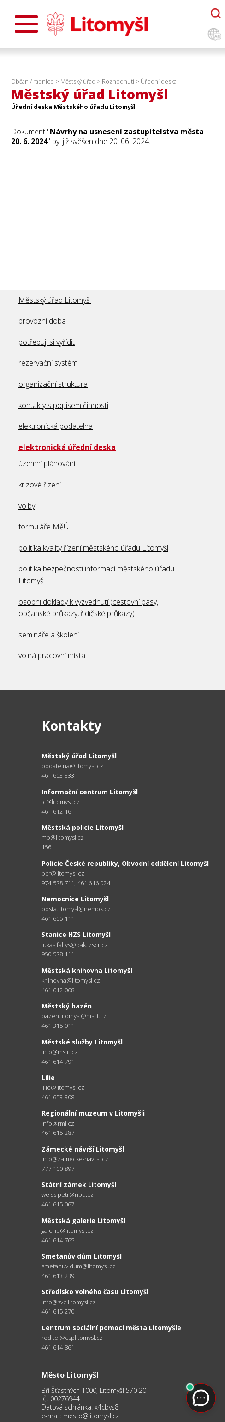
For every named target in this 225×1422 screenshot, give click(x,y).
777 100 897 (57, 1168)
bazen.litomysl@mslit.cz (74, 1016)
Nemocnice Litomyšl (75, 898)
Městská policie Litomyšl (82, 827)
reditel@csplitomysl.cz (72, 1338)
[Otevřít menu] (26, 24)
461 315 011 (57, 1025)
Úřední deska (159, 81)
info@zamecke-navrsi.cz (74, 1159)
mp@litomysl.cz (62, 837)
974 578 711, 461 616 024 (75, 883)
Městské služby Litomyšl (82, 1042)
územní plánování (46, 463)
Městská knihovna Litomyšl (86, 970)
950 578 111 (57, 954)
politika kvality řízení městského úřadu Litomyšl (93, 548)
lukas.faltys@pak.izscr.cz (74, 945)
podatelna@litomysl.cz (72, 766)
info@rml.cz (57, 1124)
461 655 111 (57, 918)
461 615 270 (57, 1311)
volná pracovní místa (51, 655)
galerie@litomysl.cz (67, 1231)
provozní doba (42, 321)
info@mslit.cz (59, 1052)
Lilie (48, 1077)
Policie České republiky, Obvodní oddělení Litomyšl (125, 863)
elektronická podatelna (55, 426)
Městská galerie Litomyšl (83, 1220)
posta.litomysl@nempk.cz (76, 909)
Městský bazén (66, 1006)
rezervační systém (47, 363)
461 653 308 (57, 1097)
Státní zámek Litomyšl (78, 1184)
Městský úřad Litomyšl (54, 300)
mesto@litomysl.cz (91, 1415)
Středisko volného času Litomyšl (94, 1291)
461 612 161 (57, 811)
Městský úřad (77, 81)
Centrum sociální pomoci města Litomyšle (111, 1327)
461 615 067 (57, 1204)
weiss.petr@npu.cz (67, 1195)
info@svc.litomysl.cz (68, 1302)
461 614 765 (57, 1240)
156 (46, 847)
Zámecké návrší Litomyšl (82, 1149)
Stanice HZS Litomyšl (76, 934)
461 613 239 (57, 1276)
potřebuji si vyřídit (46, 342)
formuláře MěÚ (43, 527)
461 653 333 (57, 775)
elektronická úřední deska (67, 447)
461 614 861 (57, 1347)
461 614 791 (57, 1061)
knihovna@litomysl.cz (70, 980)
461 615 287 (57, 1132)
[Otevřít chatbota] (215, 13)
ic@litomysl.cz (60, 802)
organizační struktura (53, 384)
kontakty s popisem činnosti (63, 405)
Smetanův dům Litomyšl (81, 1256)
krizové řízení (39, 485)
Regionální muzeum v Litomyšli (93, 1113)
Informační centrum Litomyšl (89, 791)
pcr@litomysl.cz (62, 873)
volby (26, 506)
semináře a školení (48, 635)
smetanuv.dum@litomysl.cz (78, 1266)
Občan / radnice (32, 81)
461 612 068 (57, 990)
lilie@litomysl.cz (62, 1088)
